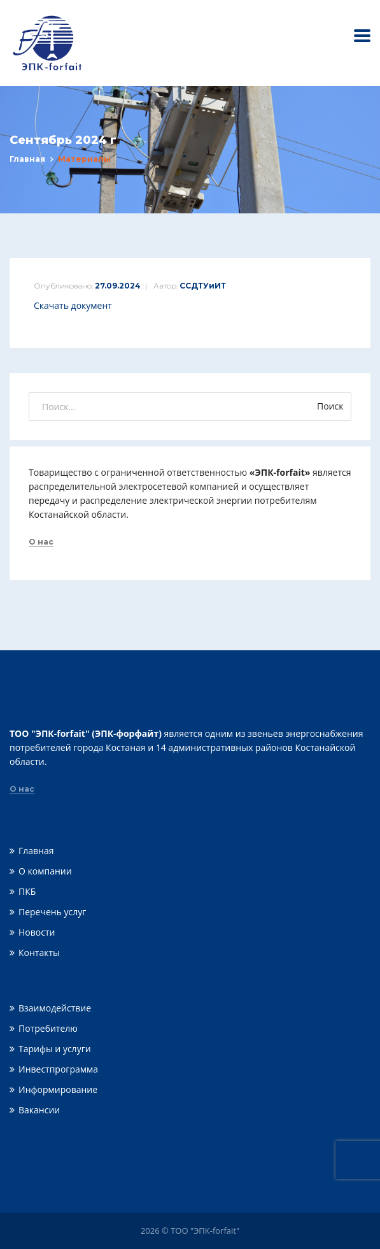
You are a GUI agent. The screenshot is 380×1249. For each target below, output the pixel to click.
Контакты (39, 952)
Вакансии (39, 1110)
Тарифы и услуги (54, 1049)
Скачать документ (73, 305)
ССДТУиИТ (202, 285)
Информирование (57, 1089)
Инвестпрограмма (58, 1069)
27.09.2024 (118, 285)
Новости (36, 932)
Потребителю (48, 1028)
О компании (45, 871)
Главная (27, 159)
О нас (41, 542)
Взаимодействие (54, 1008)
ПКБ (27, 891)
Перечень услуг (52, 912)
